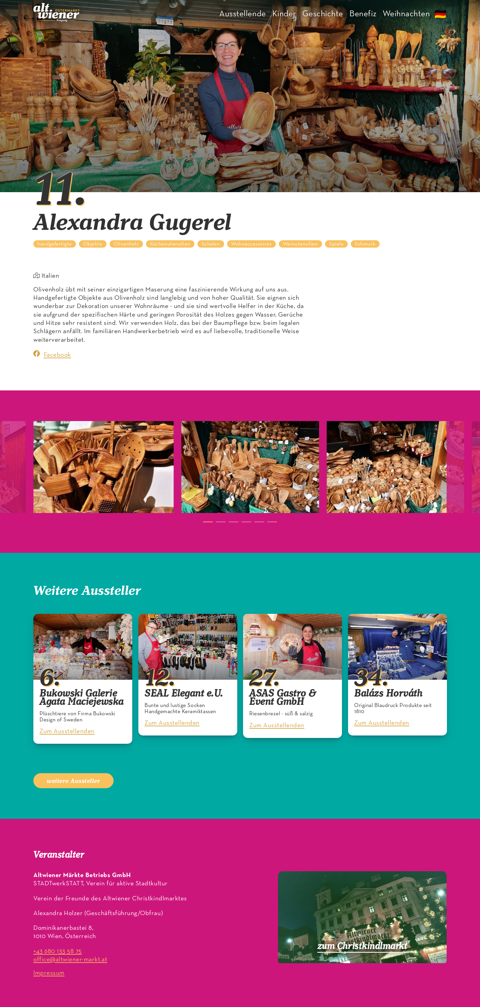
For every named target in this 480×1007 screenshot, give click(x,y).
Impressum (49, 973)
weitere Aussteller (73, 780)
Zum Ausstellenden (67, 732)
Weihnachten (406, 14)
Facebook (52, 354)
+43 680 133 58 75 (57, 951)
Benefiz (363, 14)
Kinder (284, 14)
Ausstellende (242, 14)
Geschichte (322, 14)
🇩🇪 (440, 15)
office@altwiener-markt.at (70, 960)
